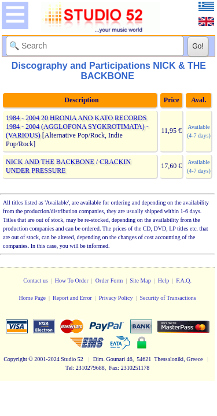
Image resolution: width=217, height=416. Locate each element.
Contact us (35, 280)
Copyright (15, 359)
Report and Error (72, 298)
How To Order (72, 280)
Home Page (32, 298)
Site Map (140, 280)
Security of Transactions (167, 298)
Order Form (109, 280)
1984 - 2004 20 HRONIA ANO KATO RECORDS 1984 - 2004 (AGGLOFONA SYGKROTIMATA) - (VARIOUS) (77, 126)
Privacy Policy (116, 298)
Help (163, 280)
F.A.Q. (184, 280)
